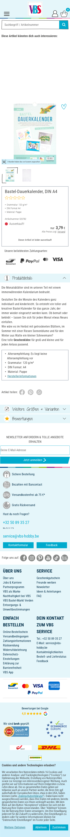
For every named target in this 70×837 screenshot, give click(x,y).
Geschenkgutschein (48, 578)
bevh (17, 724)
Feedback (51, 545)
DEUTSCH (35, 799)
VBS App (8, 672)
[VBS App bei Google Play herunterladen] (22, 787)
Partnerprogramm (13, 587)
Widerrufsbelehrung (15, 650)
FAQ (39, 596)
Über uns (8, 578)
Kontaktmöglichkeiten (50, 652)
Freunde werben (46, 582)
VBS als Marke (11, 591)
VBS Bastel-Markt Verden (18, 600)
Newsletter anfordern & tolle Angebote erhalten (35, 439)
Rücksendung (11, 645)
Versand (61, 231)
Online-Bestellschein (15, 632)
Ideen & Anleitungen (49, 591)
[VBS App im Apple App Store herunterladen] (47, 787)
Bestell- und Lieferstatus (51, 656)
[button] (5, 133)
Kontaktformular (18, 545)
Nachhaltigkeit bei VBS (17, 596)
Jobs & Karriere (12, 582)
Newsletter (43, 587)
